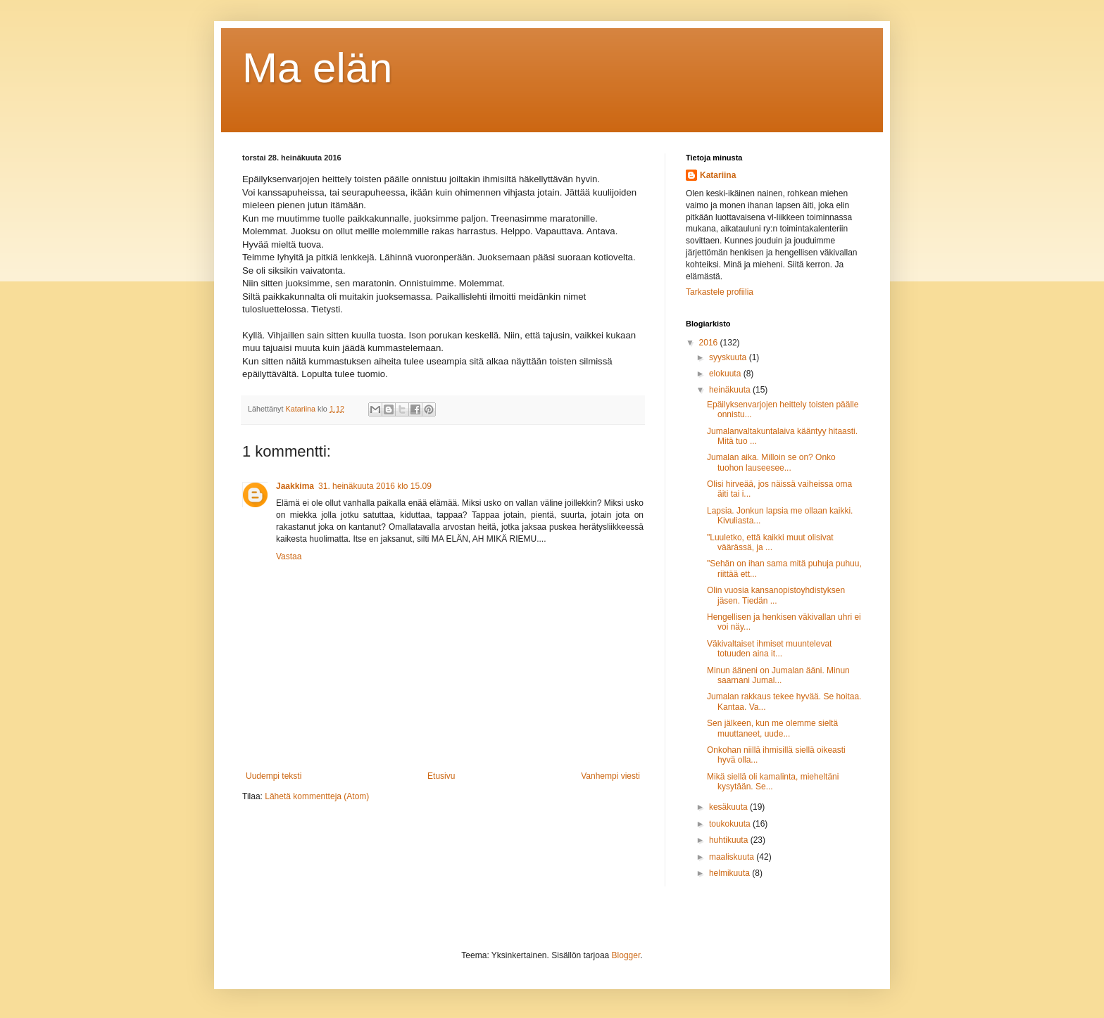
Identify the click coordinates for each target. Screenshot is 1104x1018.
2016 (709, 343)
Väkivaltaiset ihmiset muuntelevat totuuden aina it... (769, 648)
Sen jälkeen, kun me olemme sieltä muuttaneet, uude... (772, 728)
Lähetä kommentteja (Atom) (317, 796)
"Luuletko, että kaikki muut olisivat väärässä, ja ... (770, 542)
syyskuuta (729, 357)
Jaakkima (295, 486)
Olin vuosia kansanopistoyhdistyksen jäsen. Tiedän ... (776, 595)
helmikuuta (730, 873)
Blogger (626, 955)
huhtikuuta (730, 840)
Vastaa (288, 556)
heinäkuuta (731, 390)
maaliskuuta (732, 857)
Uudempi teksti (273, 776)
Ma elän (317, 67)
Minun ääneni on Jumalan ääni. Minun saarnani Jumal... (778, 675)
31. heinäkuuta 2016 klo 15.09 (375, 486)
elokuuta (726, 373)
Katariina (718, 175)
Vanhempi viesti (610, 776)
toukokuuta (731, 824)
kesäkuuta (729, 807)
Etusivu (441, 776)
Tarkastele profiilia (719, 292)
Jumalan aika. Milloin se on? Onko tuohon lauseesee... (771, 462)
